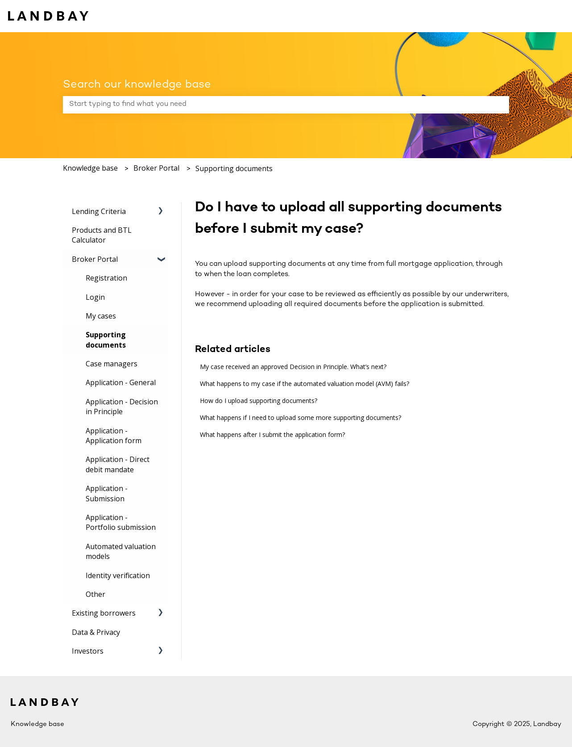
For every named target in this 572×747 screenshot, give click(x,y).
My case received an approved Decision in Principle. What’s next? (293, 366)
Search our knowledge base (137, 85)
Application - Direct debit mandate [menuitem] (117, 464)
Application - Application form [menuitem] (113, 435)
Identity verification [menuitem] (118, 575)
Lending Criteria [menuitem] (99, 211)
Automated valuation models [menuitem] (121, 551)
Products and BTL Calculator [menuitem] (102, 235)
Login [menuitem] (95, 297)
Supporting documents (234, 168)
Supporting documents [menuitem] (106, 339)
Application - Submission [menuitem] (107, 493)
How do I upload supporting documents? (258, 400)
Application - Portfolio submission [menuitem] (121, 522)
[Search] (500, 104)
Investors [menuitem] (88, 651)
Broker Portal (156, 168)
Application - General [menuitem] (121, 382)
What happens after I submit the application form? (272, 434)
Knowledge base (90, 168)
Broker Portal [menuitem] (95, 259)
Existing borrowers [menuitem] (104, 613)
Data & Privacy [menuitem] (96, 632)
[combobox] (277, 104)
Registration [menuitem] (106, 278)
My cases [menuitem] (101, 316)
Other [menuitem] (95, 594)
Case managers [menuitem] (111, 364)
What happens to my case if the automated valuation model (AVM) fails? (304, 383)
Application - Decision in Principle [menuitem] (122, 406)
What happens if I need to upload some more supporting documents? (300, 417)
